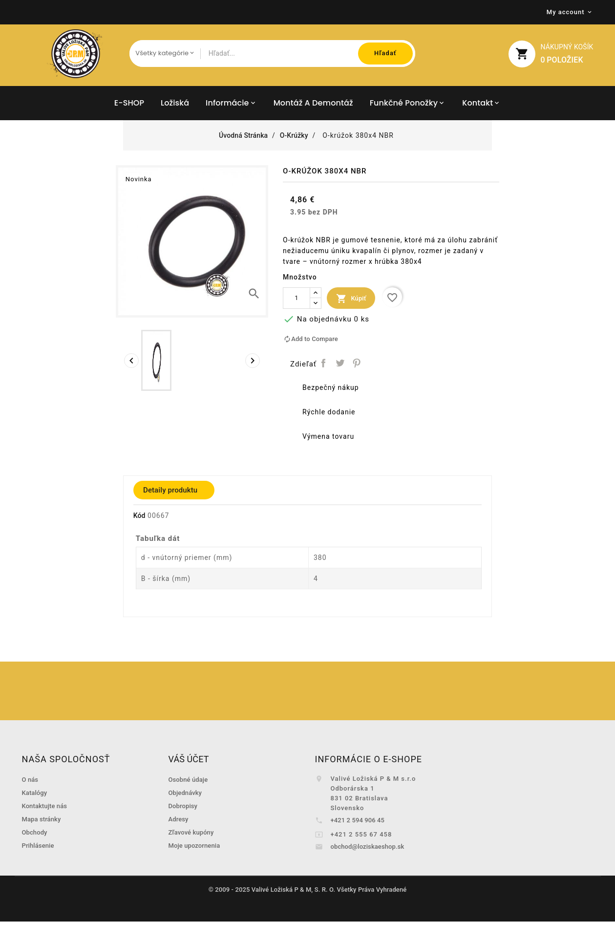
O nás (30, 779)
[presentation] (131, 360)
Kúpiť (351, 298)
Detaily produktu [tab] (170, 490)
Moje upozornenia (194, 845)
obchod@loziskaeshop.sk (367, 846)
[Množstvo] (296, 298)
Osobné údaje (188, 779)
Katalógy (34, 792)
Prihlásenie (38, 845)
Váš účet (189, 759)
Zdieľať (324, 363)
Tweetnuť (340, 363)
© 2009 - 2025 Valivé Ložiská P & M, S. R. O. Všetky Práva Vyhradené (308, 889)
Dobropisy (183, 806)
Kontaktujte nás (44, 806)
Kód (139, 515)
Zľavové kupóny (191, 832)
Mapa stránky (41, 819)
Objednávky (185, 792)
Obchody (34, 832)
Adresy (179, 819)
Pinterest (356, 363)
